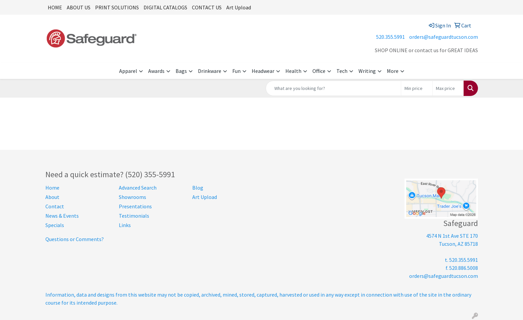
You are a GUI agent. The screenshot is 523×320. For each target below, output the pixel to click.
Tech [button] (341, 71)
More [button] (393, 71)
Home (52, 187)
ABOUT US (78, 7)
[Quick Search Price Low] (417, 88)
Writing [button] (367, 71)
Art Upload (238, 7)
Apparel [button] (128, 71)
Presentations (135, 206)
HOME (55, 7)
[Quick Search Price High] (448, 88)
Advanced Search (138, 187)
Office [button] (318, 71)
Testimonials (134, 215)
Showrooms (132, 197)
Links (125, 225)
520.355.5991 (390, 36)
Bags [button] (181, 71)
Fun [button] (236, 71)
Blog (197, 187)
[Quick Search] (333, 88)
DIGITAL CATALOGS (165, 7)
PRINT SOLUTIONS (117, 7)
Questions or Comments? (74, 239)
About (52, 197)
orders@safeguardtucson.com (443, 36)
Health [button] (293, 71)
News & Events (62, 215)
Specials (54, 225)
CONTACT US (207, 7)
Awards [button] (156, 71)
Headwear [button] (263, 71)
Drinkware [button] (209, 71)
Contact (54, 206)
